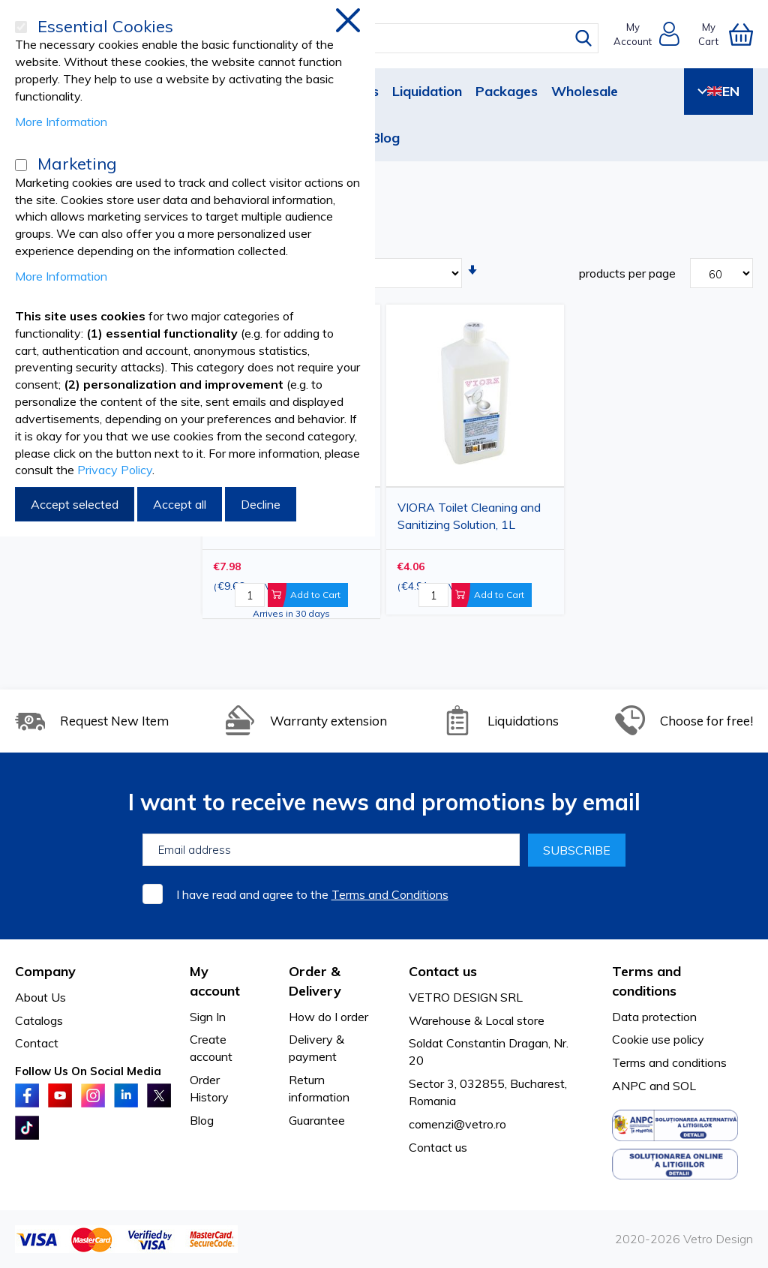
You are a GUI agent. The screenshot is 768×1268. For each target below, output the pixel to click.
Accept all (179, 504)
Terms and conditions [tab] (646, 981)
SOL (684, 1085)
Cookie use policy (658, 1039)
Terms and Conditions (390, 894)
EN (719, 91)
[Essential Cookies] (21, 27)
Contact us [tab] (443, 971)
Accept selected (74, 504)
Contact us (438, 1147)
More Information (61, 121)
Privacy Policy (114, 469)
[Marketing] (21, 165)
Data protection (654, 1016)
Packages (507, 91)
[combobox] (394, 38)
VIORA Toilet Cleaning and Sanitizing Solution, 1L (469, 516)
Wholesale (584, 91)
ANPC (629, 1085)
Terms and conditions (669, 1062)
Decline (260, 504)
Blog (385, 137)
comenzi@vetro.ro (457, 1123)
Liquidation (427, 91)
